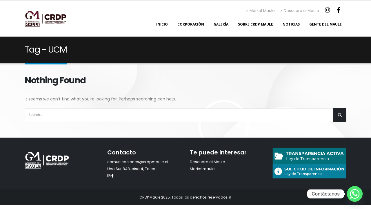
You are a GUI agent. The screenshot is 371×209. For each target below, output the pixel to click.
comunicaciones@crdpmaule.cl (137, 161)
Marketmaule (202, 168)
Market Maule (260, 10)
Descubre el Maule (300, 10)
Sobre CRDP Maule (255, 24)
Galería (221, 24)
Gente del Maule (325, 24)
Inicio (162, 24)
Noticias (291, 24)
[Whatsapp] (355, 194)
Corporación (190, 24)
